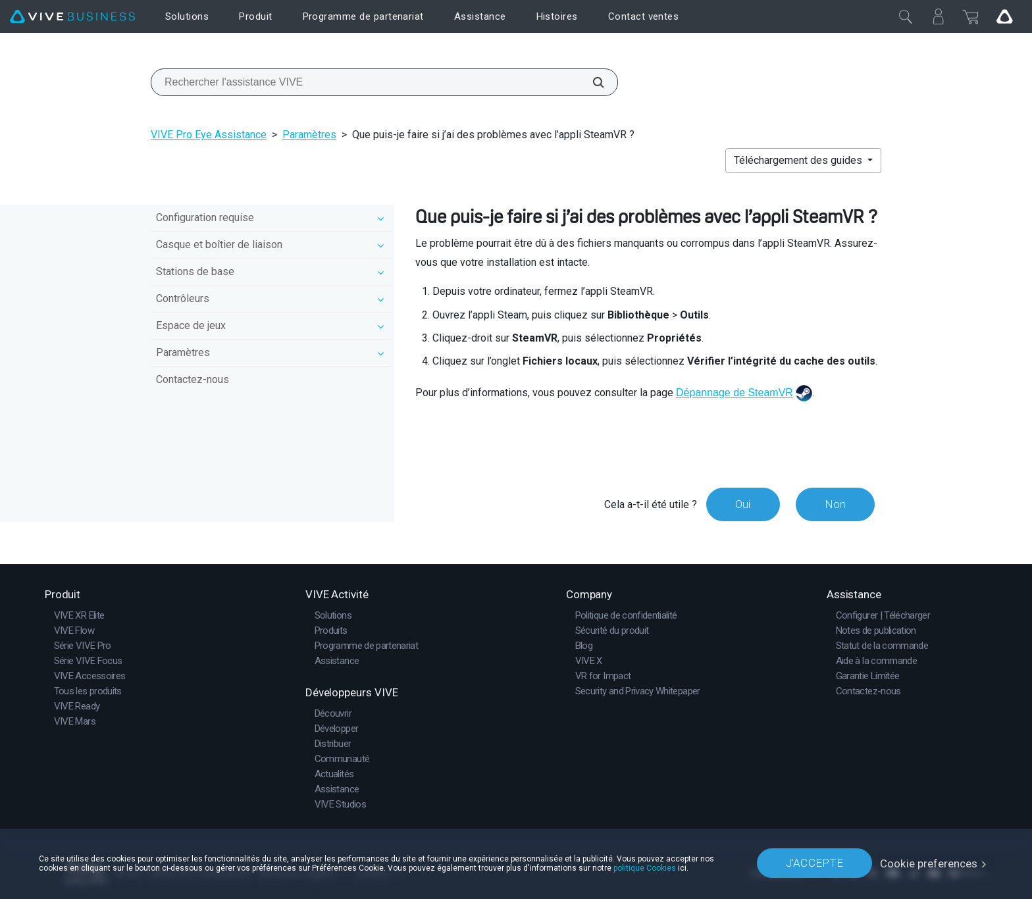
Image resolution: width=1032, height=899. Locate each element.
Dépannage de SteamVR (734, 392)
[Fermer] (905, 16)
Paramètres (309, 134)
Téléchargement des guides (799, 160)
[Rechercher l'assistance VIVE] (591, 82)
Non (834, 504)
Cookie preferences (929, 862)
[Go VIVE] (1004, 16)
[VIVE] (72, 17)
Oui (741, 504)
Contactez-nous (192, 379)
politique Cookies (644, 867)
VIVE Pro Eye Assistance (209, 134)
